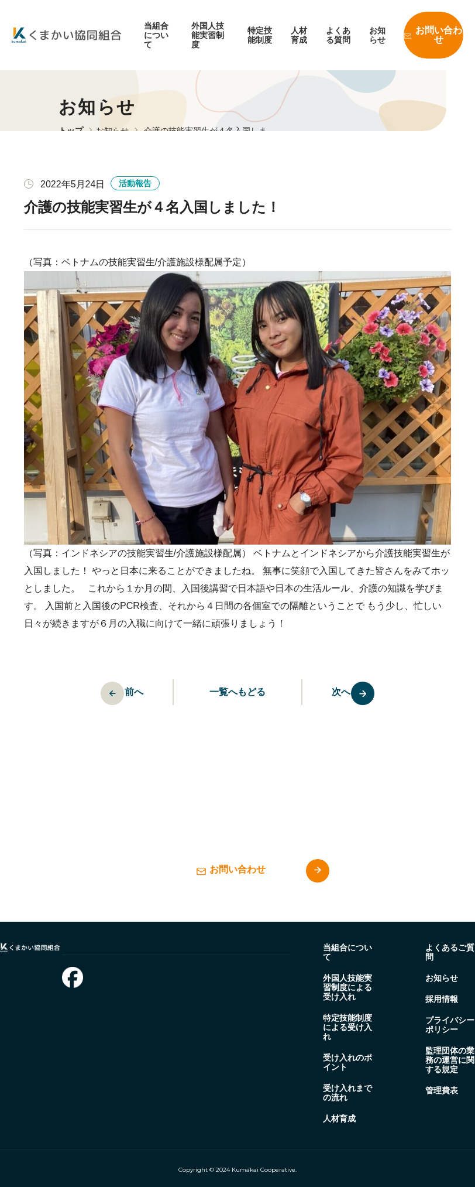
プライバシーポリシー (449, 1024)
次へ (368, 693)
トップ (70, 130)
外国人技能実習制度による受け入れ (347, 987)
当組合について (156, 35)
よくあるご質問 (449, 952)
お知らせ (377, 35)
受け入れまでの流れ (347, 1092)
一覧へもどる (237, 692)
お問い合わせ (438, 35)
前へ (107, 693)
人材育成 (299, 35)
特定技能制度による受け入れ (347, 1027)
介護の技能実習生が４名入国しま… (209, 130)
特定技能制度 (259, 35)
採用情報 (441, 999)
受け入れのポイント (347, 1062)
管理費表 (441, 1090)
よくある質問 (338, 35)
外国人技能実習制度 (207, 35)
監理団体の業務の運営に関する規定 (449, 1060)
